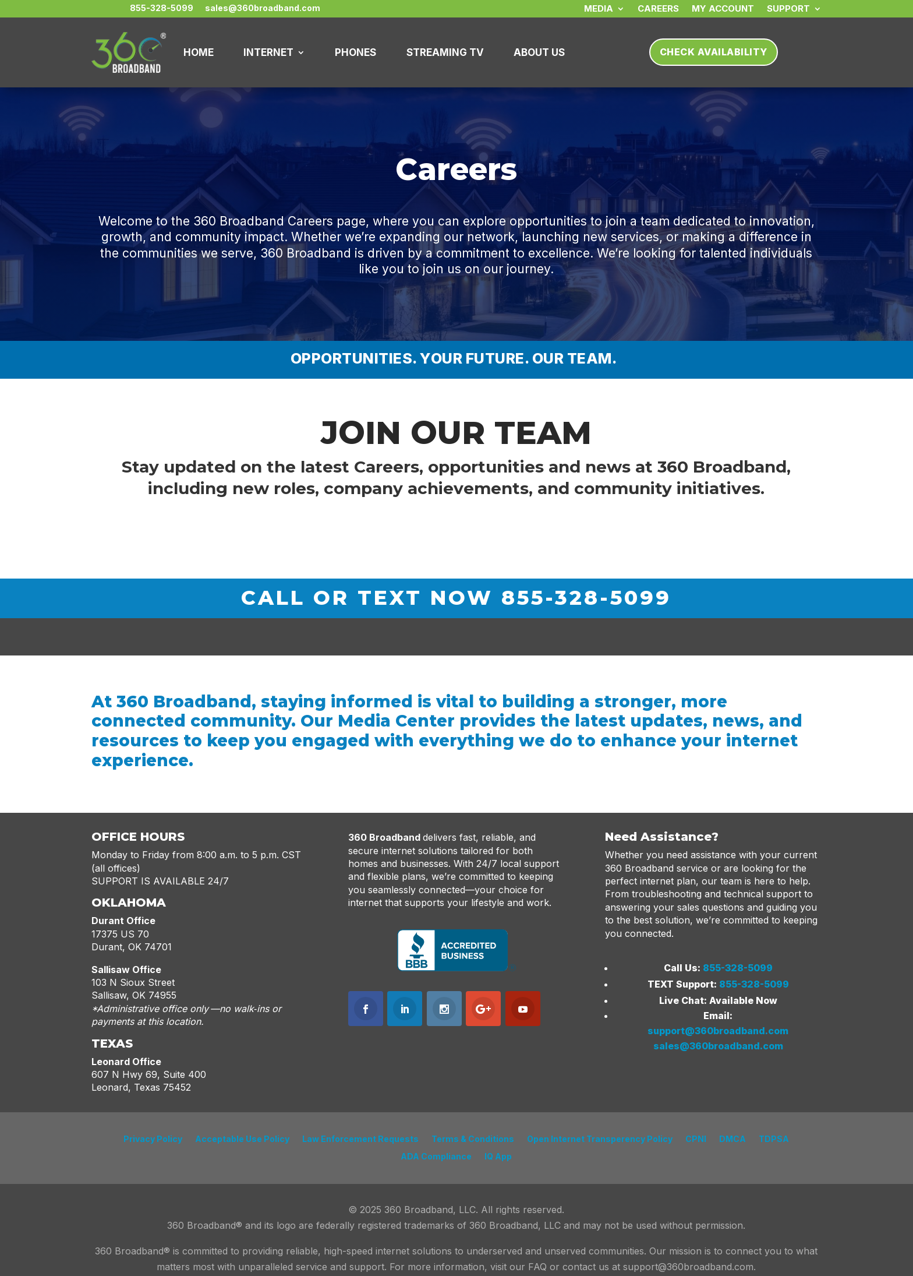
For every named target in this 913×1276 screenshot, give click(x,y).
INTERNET (268, 52)
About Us (539, 52)
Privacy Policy (152, 1139)
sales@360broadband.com (718, 1046)
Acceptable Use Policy (242, 1139)
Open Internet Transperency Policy (600, 1139)
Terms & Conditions (472, 1139)
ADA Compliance (436, 1156)
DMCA (732, 1139)
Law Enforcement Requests (360, 1139)
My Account (723, 9)
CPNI (695, 1139)
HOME (198, 52)
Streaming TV (445, 52)
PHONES (355, 52)
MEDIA (598, 9)
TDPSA (774, 1139)
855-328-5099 (738, 968)
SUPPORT (788, 9)
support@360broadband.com (717, 1031)
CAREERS (658, 9)
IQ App (498, 1156)
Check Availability (713, 52)
